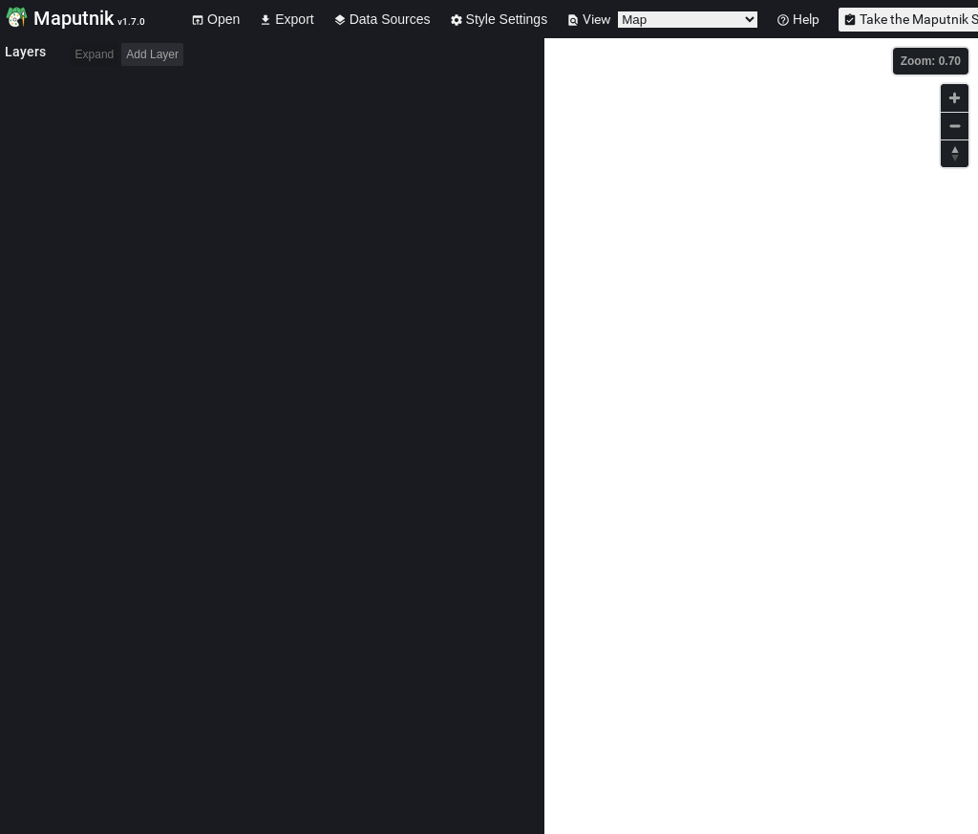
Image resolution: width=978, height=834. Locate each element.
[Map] (761, 436)
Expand (95, 54)
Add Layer (152, 54)
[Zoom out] (954, 125)
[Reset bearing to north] (954, 153)
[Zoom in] (954, 98)
